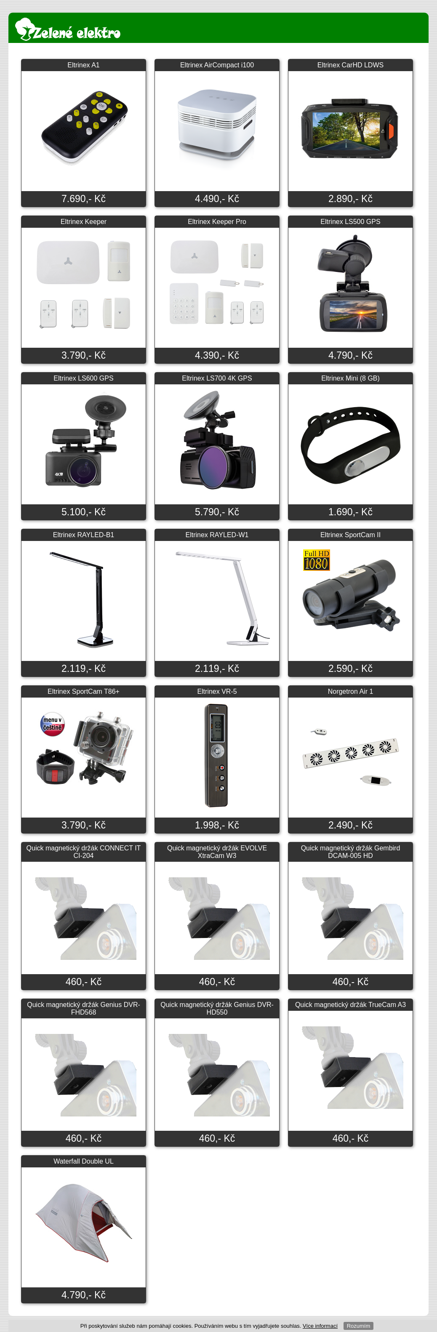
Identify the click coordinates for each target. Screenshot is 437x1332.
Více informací (320, 1326)
